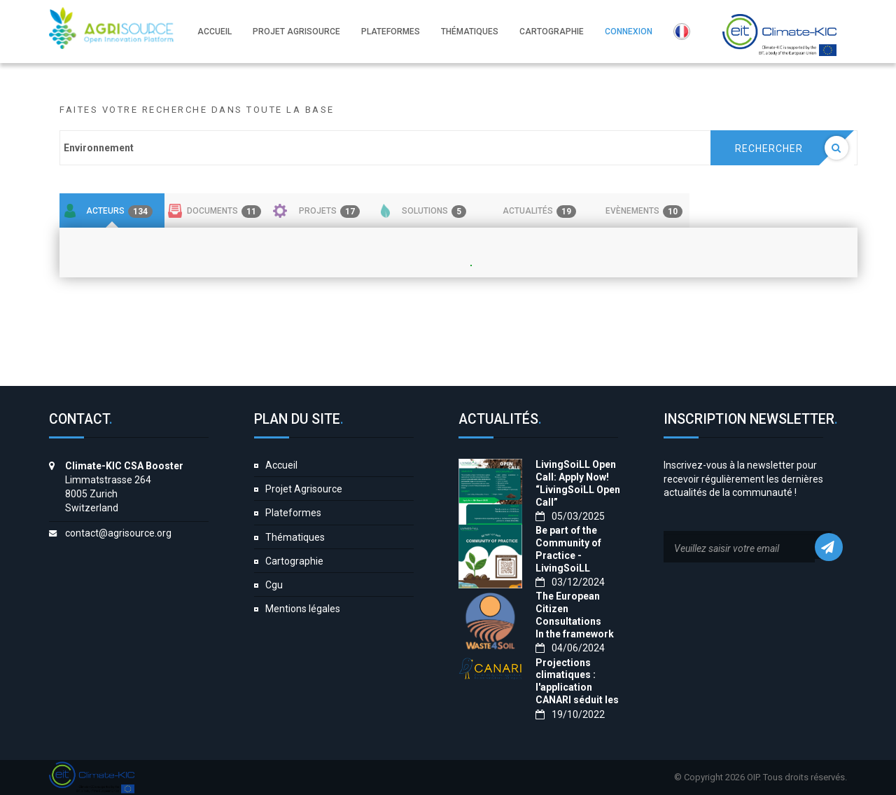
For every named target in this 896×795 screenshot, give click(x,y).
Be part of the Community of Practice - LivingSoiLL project (568, 555)
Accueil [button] (214, 31)
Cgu (274, 584)
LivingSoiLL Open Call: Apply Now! (576, 471)
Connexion (628, 31)
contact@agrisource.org (118, 533)
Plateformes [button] (390, 31)
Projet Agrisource (303, 489)
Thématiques (295, 537)
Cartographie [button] (551, 31)
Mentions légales (302, 608)
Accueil (281, 465)
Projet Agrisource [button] (296, 31)
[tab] (111, 210)
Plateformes (293, 512)
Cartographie (294, 561)
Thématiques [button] (469, 31)
